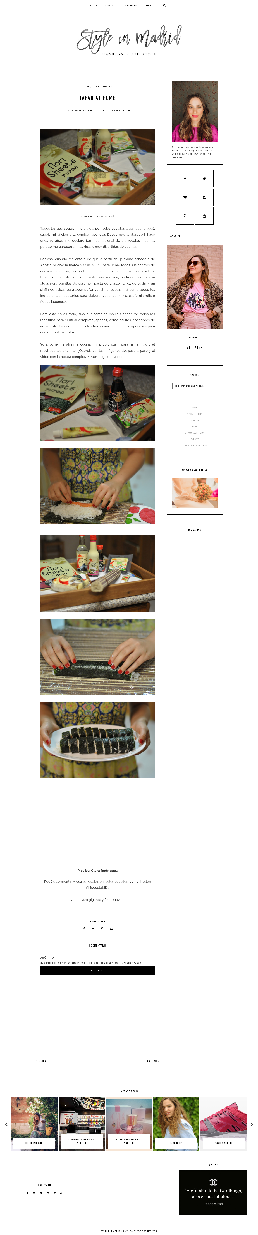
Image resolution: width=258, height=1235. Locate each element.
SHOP (149, 5)
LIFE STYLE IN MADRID (195, 446)
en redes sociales (114, 881)
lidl (100, 110)
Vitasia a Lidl (90, 265)
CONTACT (111, 5)
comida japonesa (75, 110)
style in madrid (113, 110)
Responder (97, 970)
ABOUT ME (131, 5)
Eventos (91, 110)
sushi (128, 110)
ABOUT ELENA (194, 414)
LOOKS (195, 427)
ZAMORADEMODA (194, 433)
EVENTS (195, 440)
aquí (130, 228)
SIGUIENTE (42, 1060)
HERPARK (152, 1230)
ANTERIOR (153, 1060)
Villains (195, 348)
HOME (93, 5)
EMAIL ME (195, 421)
